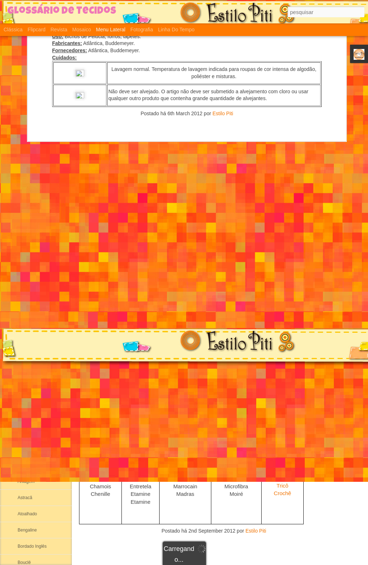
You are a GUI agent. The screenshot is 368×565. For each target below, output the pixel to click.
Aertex (24, 384)
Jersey (282, 439)
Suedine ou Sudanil (36, 319)
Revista (58, 29)
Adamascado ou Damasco (43, 368)
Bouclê (24, 562)
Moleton (282, 416)
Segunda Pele (31, 270)
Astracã (25, 497)
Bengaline (27, 530)
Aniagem (26, 481)
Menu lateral (110, 29)
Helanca (25, 303)
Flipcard (37, 29)
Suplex (282, 330)
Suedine (282, 353)
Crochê (282, 493)
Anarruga (26, 465)
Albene (24, 400)
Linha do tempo (176, 29)
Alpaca (24, 432)
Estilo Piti (255, 531)
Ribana (24, 351)
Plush (282, 408)
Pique (282, 431)
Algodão (25, 416)
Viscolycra (282, 478)
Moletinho (282, 423)
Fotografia (141, 29)
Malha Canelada (33, 287)
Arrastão (282, 323)
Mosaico (81, 29)
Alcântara (27, 449)
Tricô (283, 486)
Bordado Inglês (32, 546)
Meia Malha (29, 335)
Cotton (24, 254)
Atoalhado (27, 513)
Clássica (13, 29)
